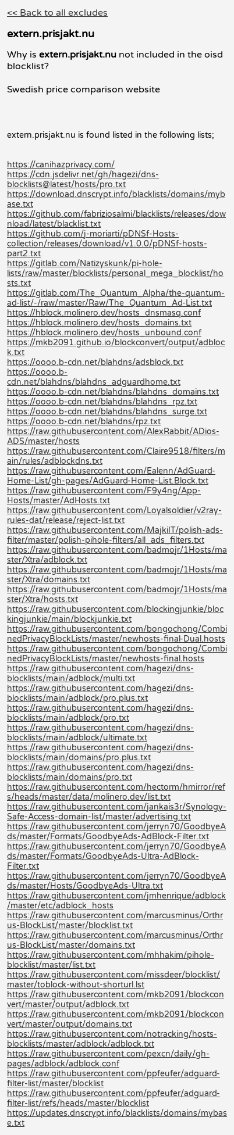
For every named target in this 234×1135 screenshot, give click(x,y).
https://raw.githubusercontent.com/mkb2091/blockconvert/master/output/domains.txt (115, 1019)
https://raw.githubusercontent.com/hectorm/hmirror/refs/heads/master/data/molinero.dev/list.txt (116, 792)
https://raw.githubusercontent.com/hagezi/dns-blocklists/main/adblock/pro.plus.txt (100, 693)
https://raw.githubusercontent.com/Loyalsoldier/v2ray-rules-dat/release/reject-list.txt (114, 515)
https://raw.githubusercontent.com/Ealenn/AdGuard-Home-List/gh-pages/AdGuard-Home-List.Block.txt (111, 476)
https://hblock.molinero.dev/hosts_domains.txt (99, 323)
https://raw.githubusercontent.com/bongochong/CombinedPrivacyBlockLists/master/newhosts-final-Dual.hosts (117, 634)
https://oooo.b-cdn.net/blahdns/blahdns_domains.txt (113, 392)
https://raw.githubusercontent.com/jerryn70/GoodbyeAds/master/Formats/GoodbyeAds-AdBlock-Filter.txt (116, 832)
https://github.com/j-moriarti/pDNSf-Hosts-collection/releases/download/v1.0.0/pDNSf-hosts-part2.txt (107, 244)
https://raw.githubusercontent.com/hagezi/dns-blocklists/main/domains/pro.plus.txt (100, 752)
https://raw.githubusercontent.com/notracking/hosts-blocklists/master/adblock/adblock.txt (112, 1039)
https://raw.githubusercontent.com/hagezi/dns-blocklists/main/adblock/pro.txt (100, 713)
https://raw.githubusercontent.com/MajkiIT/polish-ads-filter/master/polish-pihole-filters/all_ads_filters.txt (115, 535)
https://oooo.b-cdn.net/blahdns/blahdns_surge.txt (107, 412)
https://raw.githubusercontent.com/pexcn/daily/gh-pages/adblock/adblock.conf (108, 1059)
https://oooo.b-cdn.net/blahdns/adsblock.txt (95, 362)
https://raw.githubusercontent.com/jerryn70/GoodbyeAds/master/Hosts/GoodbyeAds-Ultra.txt (116, 881)
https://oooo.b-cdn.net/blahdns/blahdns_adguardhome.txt (93, 377)
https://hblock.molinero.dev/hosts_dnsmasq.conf (104, 313)
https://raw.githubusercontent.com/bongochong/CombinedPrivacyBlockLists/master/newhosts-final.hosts (117, 654)
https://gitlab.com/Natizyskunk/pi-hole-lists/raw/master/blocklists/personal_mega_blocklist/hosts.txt (115, 273)
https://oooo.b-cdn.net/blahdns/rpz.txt (84, 422)
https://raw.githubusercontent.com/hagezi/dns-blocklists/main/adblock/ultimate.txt (100, 733)
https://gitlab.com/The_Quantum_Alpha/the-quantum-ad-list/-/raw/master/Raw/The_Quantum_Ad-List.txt (116, 298)
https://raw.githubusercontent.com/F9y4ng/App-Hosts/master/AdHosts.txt (104, 496)
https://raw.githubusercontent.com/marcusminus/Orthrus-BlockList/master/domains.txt (115, 940)
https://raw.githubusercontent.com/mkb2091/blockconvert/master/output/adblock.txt (115, 999)
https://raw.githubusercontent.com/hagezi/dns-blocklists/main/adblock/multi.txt (100, 673)
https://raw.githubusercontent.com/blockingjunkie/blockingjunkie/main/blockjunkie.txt (115, 614)
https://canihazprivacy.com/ (61, 165)
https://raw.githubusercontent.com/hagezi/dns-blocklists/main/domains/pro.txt (100, 772)
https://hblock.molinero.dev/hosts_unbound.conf (104, 333)
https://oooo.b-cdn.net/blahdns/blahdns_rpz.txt (102, 402)
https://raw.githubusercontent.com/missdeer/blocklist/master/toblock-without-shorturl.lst (113, 980)
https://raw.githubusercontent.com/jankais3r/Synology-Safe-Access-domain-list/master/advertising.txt (116, 812)
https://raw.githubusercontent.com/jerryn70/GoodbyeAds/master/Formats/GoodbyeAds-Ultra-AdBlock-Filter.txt (116, 856)
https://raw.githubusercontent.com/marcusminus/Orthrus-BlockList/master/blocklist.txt (115, 920)
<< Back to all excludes (57, 13)
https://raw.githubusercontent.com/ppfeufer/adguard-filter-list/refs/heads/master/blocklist (113, 1098)
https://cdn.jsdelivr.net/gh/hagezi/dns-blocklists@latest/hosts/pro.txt (83, 179)
